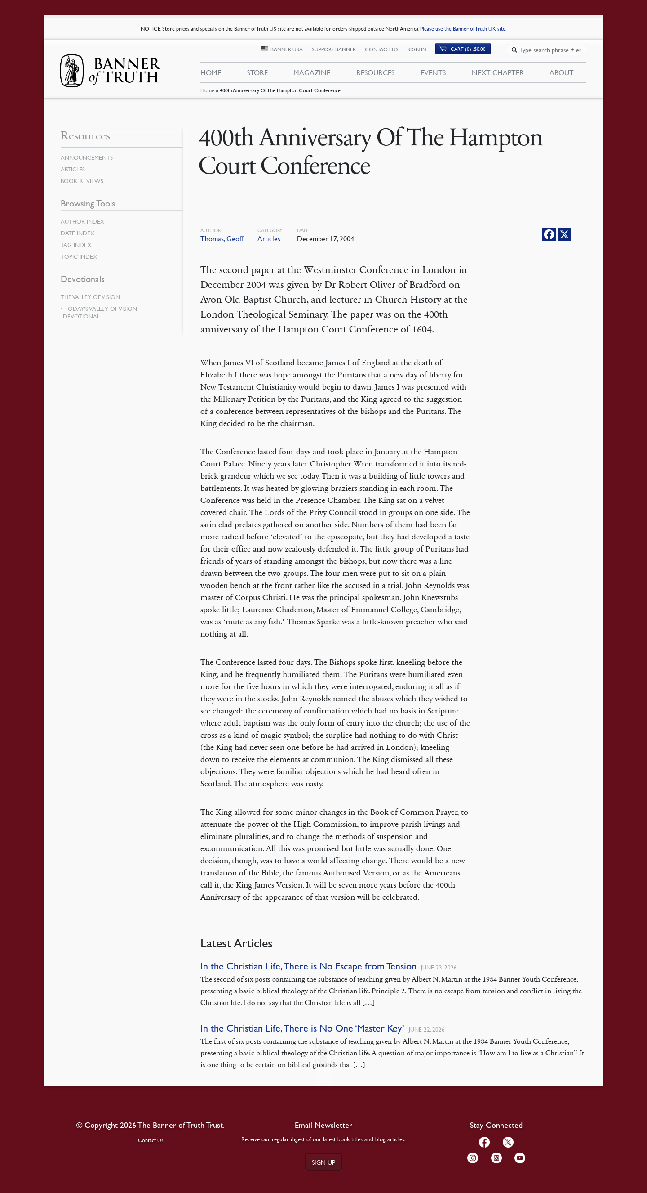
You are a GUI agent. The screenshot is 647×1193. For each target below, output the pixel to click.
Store (257, 75)
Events (433, 75)
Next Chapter (498, 75)
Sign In (422, 52)
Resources (375, 75)
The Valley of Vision (92, 296)
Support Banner (339, 52)
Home (207, 96)
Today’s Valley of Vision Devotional (100, 312)
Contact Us (387, 52)
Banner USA (292, 52)
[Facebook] (549, 234)
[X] (564, 234)
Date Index (79, 233)
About (562, 75)
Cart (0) (473, 52)
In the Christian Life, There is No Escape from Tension (308, 966)
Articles (268, 238)
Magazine (311, 75)
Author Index (84, 221)
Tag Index (77, 244)
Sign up (323, 1162)
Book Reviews (83, 180)
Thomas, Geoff (221, 238)
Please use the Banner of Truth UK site (462, 28)
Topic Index (80, 256)
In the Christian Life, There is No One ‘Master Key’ (302, 1028)
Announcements (88, 157)
